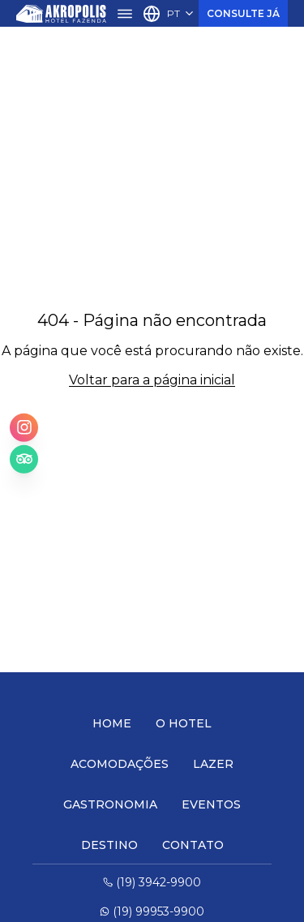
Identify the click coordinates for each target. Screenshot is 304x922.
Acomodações (120, 764)
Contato (193, 845)
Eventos (211, 804)
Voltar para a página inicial (152, 380)
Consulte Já (243, 13)
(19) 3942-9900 (152, 882)
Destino (109, 845)
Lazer (213, 764)
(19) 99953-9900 (152, 911)
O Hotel (184, 723)
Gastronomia (110, 804)
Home (111, 723)
